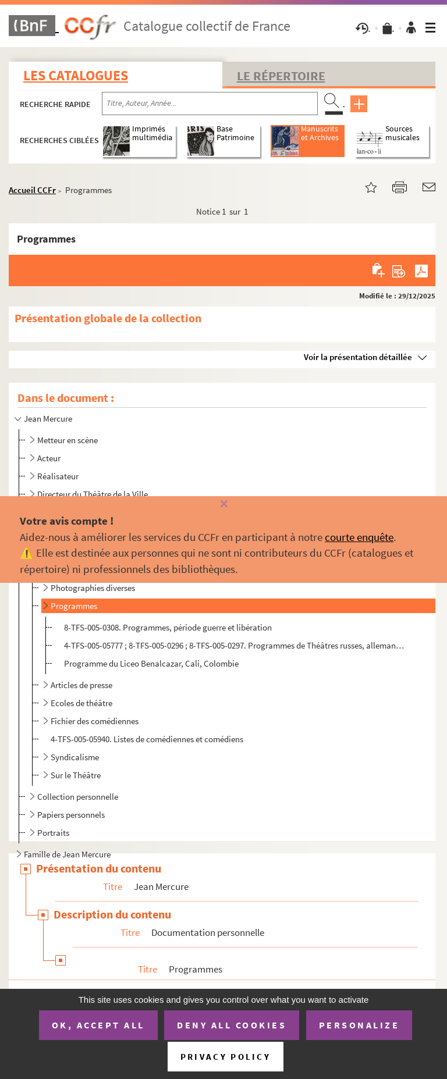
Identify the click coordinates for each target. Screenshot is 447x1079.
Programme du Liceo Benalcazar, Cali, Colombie (151, 663)
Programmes (74, 605)
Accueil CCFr (32, 189)
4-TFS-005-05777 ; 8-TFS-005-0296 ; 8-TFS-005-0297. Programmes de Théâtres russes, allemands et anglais (235, 645)
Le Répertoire (281, 75)
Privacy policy (225, 1056)
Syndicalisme (75, 757)
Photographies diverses (93, 587)
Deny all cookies (231, 1025)
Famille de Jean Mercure (67, 854)
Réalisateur (58, 476)
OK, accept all (98, 1025)
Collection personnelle (77, 796)
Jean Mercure (48, 418)
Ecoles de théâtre (81, 702)
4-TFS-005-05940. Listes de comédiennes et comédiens (147, 739)
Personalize (359, 1025)
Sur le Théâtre (76, 775)
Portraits (53, 832)
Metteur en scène (67, 440)
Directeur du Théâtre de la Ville (92, 494)
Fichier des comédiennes (95, 721)
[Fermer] (223, 504)
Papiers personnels (71, 814)
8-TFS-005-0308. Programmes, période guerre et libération (168, 627)
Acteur (49, 458)
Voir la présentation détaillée (358, 356)
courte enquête (359, 537)
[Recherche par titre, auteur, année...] (210, 103)
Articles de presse (81, 684)
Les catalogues (75, 75)
